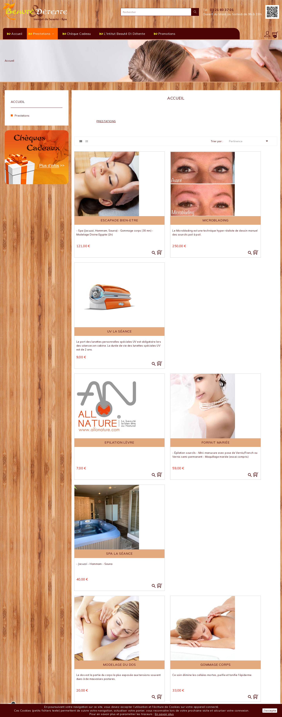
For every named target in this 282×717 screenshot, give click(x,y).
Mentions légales (85, 685)
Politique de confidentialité (92, 694)
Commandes (223, 682)
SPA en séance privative (161, 677)
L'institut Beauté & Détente (93, 681)
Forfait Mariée (176, 333)
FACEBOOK (159, 700)
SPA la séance (245, 333)
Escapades (152, 681)
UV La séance (245, 219)
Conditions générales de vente (95, 690)
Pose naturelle (245, 444)
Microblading (176, 219)
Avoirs (218, 686)
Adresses (221, 690)
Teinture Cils (106, 554)
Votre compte (227, 670)
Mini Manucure (245, 554)
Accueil (18, 102)
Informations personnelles (233, 677)
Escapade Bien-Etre (106, 219)
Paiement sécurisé (86, 698)
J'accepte (269, 710)
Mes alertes (223, 694)
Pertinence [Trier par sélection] (249, 141)
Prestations (22, 115)
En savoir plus (164, 714)
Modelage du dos (106, 444)
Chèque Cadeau (155, 685)
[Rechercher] (160, 12)
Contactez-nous (84, 677)
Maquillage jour (176, 554)
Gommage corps (176, 444)
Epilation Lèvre (106, 333)
